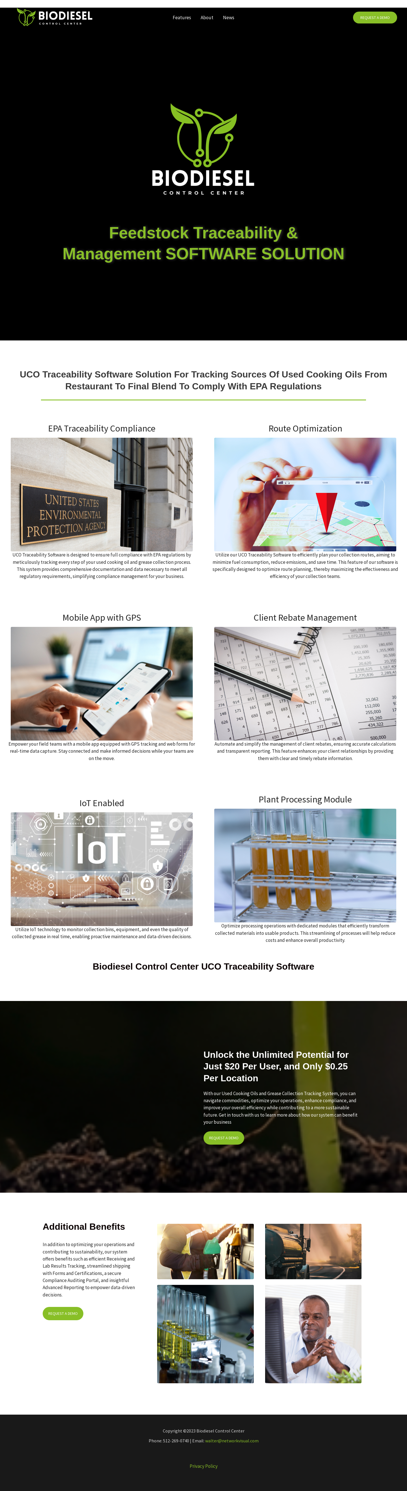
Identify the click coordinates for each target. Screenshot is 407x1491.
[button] (375, 18)
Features (182, 17)
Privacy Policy (204, 1466)
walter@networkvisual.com (232, 1440)
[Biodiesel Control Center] (54, 17)
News (228, 17)
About (207, 17)
